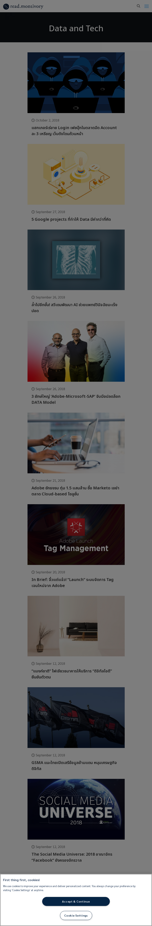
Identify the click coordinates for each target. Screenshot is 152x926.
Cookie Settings (76, 915)
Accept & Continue (76, 901)
